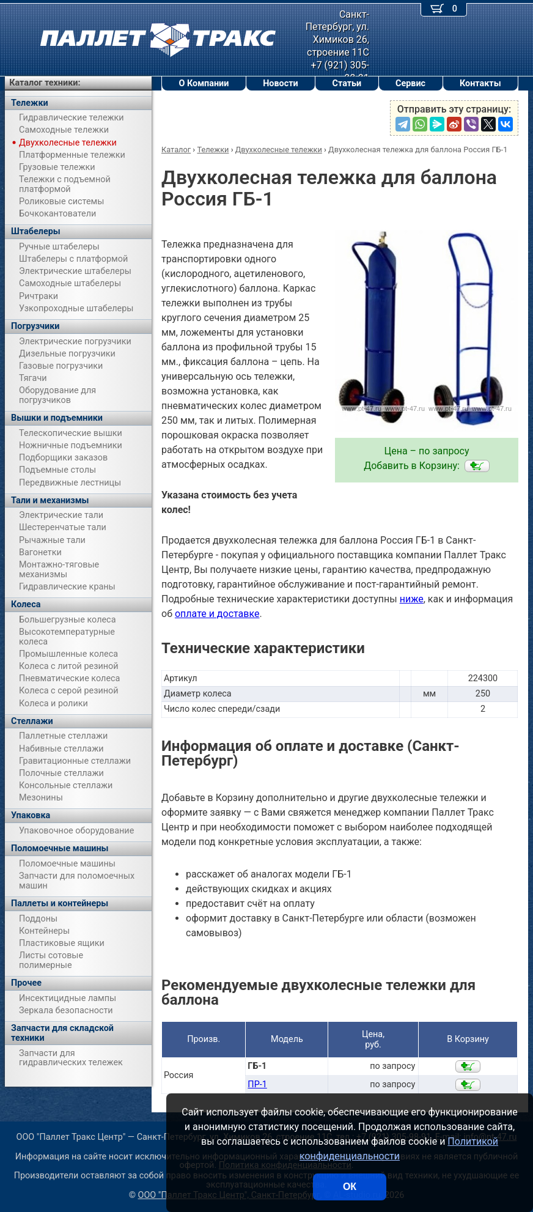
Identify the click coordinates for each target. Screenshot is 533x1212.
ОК (349, 1186)
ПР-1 (257, 1084)
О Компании (203, 83)
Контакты (480, 83)
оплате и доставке (217, 613)
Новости (280, 83)
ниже (412, 599)
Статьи (346, 83)
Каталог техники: (44, 83)
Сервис (410, 83)
